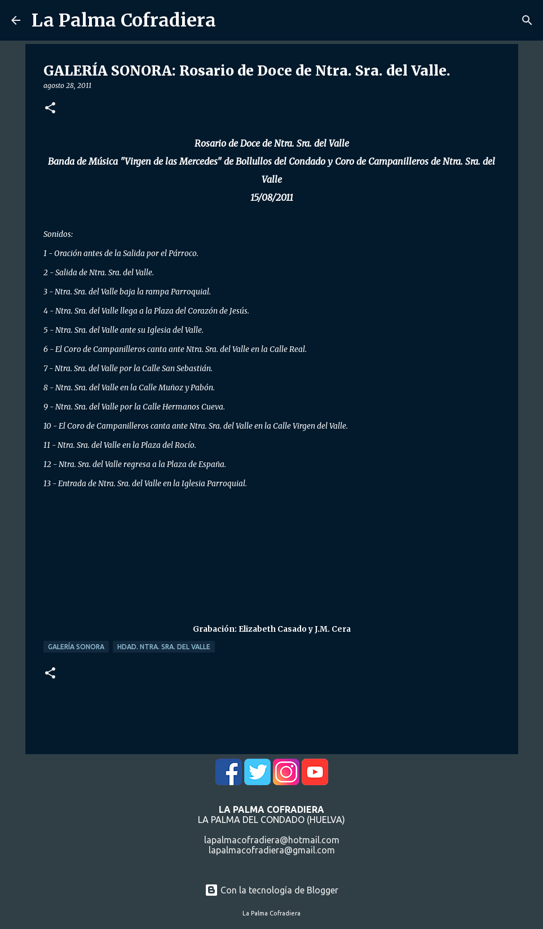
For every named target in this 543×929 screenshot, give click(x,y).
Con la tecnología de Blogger (271, 890)
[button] (50, 108)
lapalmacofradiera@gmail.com (272, 850)
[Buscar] (527, 20)
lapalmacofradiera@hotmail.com (271, 840)
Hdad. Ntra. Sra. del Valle (163, 646)
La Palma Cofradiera (124, 20)
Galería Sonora (76, 646)
